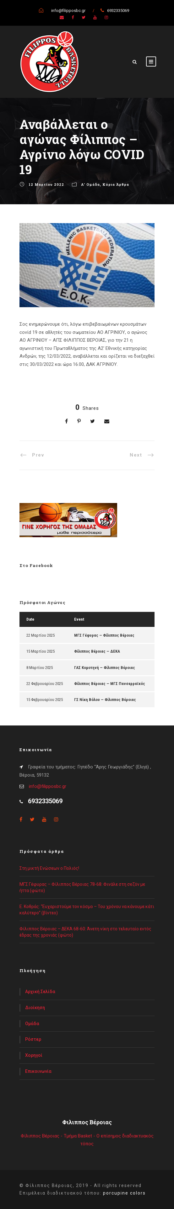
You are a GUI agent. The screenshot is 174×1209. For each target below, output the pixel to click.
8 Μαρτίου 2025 (39, 667)
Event (79, 619)
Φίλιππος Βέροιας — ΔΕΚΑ (97, 651)
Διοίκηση (35, 1007)
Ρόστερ (33, 1039)
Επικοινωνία (38, 1071)
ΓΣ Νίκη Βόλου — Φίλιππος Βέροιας (105, 699)
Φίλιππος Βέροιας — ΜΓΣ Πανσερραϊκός (109, 683)
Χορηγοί (33, 1055)
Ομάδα (32, 1023)
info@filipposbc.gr (47, 786)
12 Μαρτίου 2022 (46, 184)
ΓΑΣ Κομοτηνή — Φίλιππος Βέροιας (104, 667)
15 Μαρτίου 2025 (40, 651)
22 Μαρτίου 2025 (40, 635)
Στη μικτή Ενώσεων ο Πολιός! (49, 868)
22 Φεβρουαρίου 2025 (44, 683)
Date (30, 619)
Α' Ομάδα (90, 184)
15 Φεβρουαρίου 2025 (44, 699)
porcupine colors (124, 1193)
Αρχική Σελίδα (40, 991)
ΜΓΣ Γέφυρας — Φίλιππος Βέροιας (104, 635)
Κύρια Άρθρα (115, 184)
